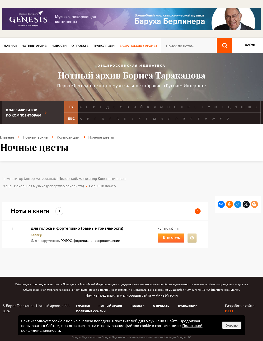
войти (250, 45)
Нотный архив (34, 45)
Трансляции (104, 45)
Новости (59, 45)
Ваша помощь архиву (138, 45)
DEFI (229, 310)
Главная (9, 45)
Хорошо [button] (232, 325)
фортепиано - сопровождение (96, 240)
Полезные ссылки (91, 311)
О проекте (80, 45)
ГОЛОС (66, 240)
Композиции (68, 137)
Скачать (173, 238)
